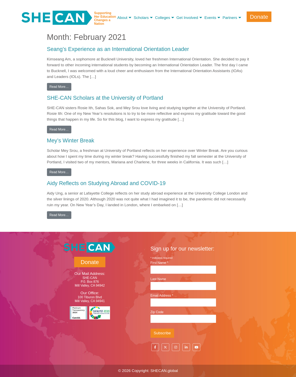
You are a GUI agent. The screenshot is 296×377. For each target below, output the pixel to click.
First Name (159, 262)
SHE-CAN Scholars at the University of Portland (105, 98)
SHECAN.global (164, 371)
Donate (259, 16)
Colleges (162, 18)
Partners (229, 18)
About (122, 18)
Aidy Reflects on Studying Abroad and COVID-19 (106, 183)
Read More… (60, 86)
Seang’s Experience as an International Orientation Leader (118, 49)
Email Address (162, 295)
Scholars (141, 18)
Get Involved (187, 18)
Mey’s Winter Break (70, 140)
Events (210, 18)
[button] (155, 347)
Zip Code (157, 312)
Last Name (158, 279)
